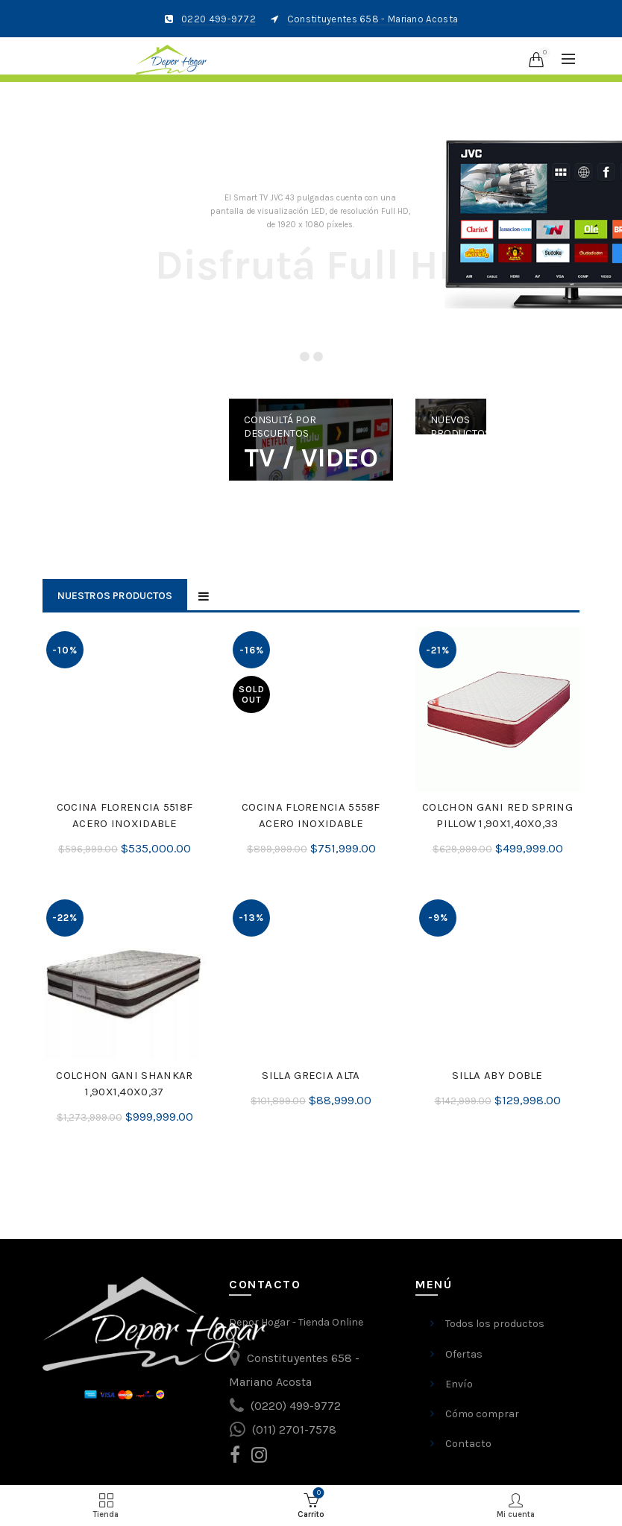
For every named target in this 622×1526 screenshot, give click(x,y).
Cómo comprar (482, 1414)
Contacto (468, 1443)
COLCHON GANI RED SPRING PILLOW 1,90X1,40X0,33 (497, 815)
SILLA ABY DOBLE (497, 1075)
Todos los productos (494, 1323)
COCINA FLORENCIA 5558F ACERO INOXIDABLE (311, 815)
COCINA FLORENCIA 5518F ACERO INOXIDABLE (125, 815)
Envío (459, 1384)
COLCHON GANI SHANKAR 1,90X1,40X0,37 (124, 1083)
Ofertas (464, 1354)
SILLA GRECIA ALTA (310, 1075)
